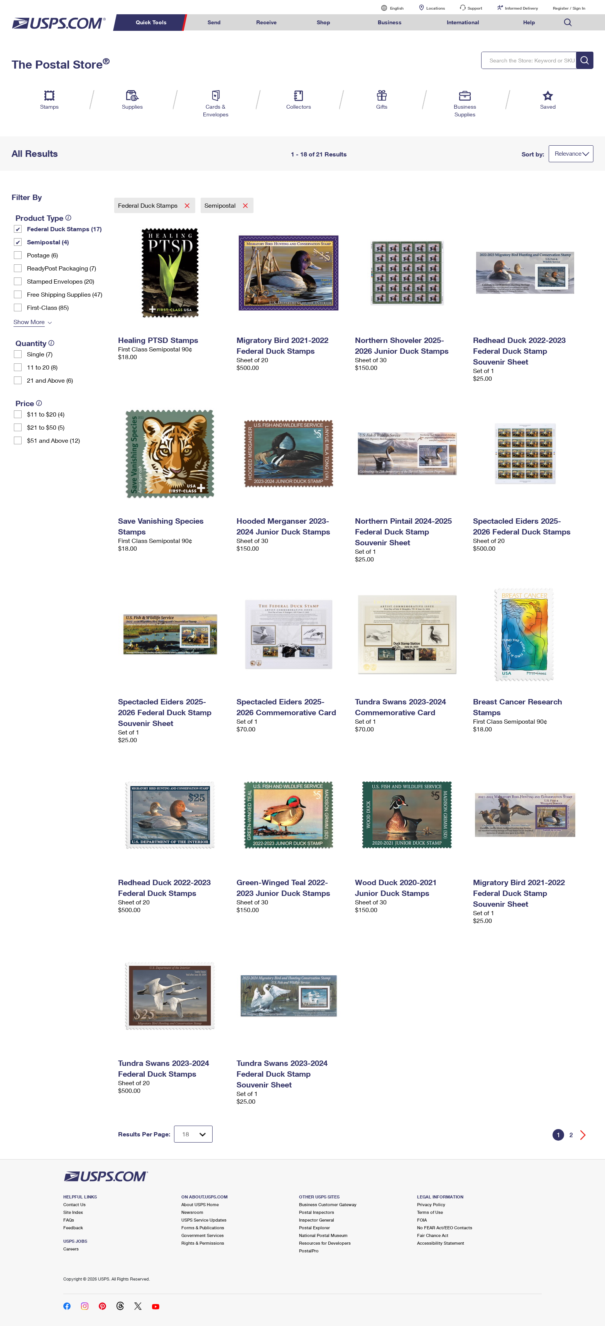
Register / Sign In (569, 8)
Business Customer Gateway (328, 1204)
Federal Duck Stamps (148, 205)
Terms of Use (430, 1212)
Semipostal (220, 205)
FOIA (422, 1219)
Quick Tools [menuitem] (151, 22)
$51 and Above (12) (53, 440)
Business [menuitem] (390, 22)
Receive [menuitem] (266, 22)
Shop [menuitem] (323, 22)
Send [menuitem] (214, 22)
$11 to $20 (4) (45, 414)
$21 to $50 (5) (45, 427)
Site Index (73, 1212)
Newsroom (192, 1212)
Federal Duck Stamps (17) (64, 228)
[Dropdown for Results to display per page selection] (193, 1134)
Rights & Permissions (202, 1242)
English (389, 7)
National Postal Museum (323, 1235)
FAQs (68, 1219)
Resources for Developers (325, 1242)
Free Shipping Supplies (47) (64, 294)
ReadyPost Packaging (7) (61, 268)
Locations (435, 8)
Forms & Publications (202, 1227)
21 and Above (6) (50, 380)
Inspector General (316, 1219)
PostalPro (309, 1250)
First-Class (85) (48, 307)
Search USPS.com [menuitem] (568, 22)
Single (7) (39, 354)
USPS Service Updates (203, 1219)
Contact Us (74, 1204)
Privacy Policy (431, 1204)
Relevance (568, 153)
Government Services (202, 1235)
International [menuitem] (463, 22)
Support (475, 8)
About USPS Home (200, 1204)
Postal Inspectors (316, 1212)
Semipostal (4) (48, 241)
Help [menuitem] (529, 22)
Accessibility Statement (440, 1242)
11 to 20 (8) (42, 367)
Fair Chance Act (432, 1235)
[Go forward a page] (583, 1135)
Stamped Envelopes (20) (60, 281)
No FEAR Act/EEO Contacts (444, 1227)
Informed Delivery (521, 8)
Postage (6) (42, 255)
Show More (29, 321)
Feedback (73, 1227)
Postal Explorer (314, 1227)
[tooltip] (68, 218)
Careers (71, 1248)
